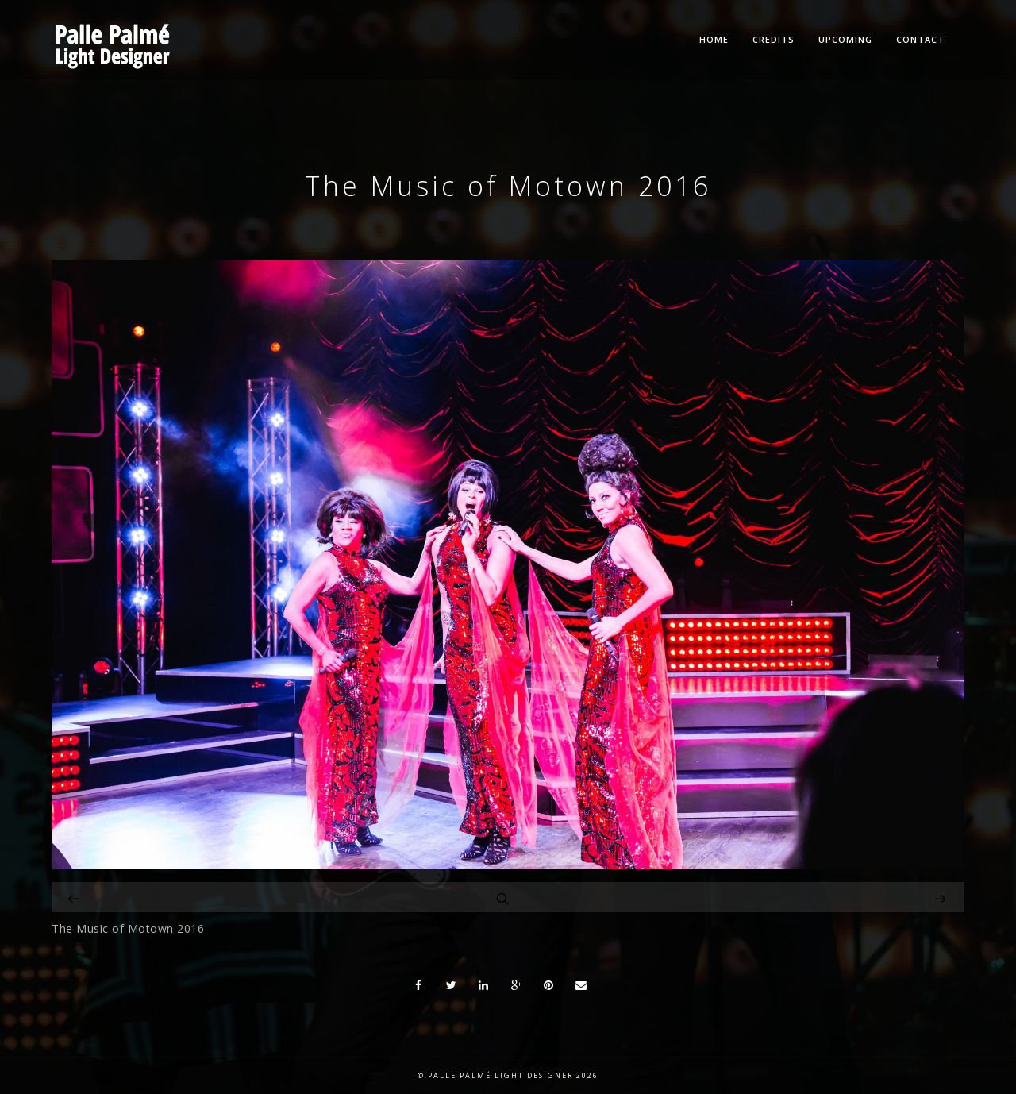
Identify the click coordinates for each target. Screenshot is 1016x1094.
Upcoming (845, 39)
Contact (920, 39)
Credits (773, 39)
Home (714, 39)
